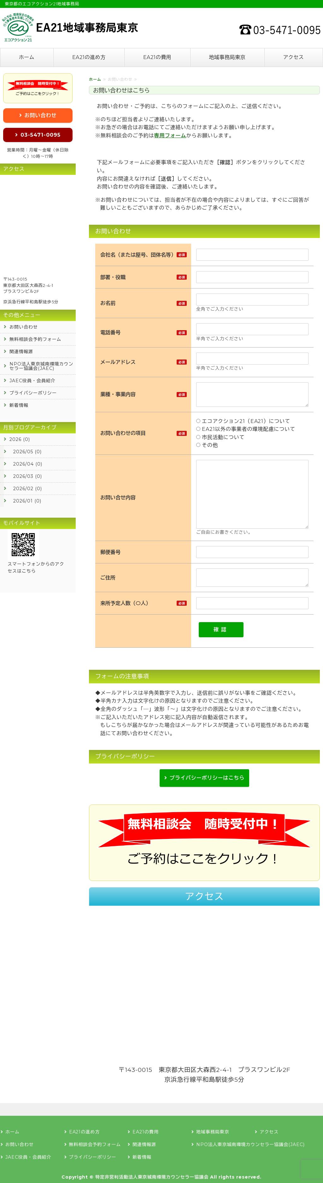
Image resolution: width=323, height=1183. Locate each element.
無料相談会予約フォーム (35, 339)
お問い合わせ (41, 115)
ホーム (26, 57)
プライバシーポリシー (33, 393)
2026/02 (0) (27, 488)
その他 (207, 445)
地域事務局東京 (227, 57)
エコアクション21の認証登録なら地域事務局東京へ (69, 27)
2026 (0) (19, 439)
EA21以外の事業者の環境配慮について (245, 429)
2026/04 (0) (27, 464)
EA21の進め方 (89, 57)
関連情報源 (21, 351)
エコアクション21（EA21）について (244, 421)
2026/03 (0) (27, 476)
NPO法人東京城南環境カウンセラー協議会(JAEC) (41, 366)
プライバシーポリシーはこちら (207, 778)
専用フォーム (170, 136)
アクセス (293, 57)
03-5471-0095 (41, 135)
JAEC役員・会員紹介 (32, 380)
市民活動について (222, 437)
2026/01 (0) (27, 501)
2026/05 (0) (27, 452)
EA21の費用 (157, 57)
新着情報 (18, 405)
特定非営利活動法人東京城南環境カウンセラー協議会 (151, 1177)
